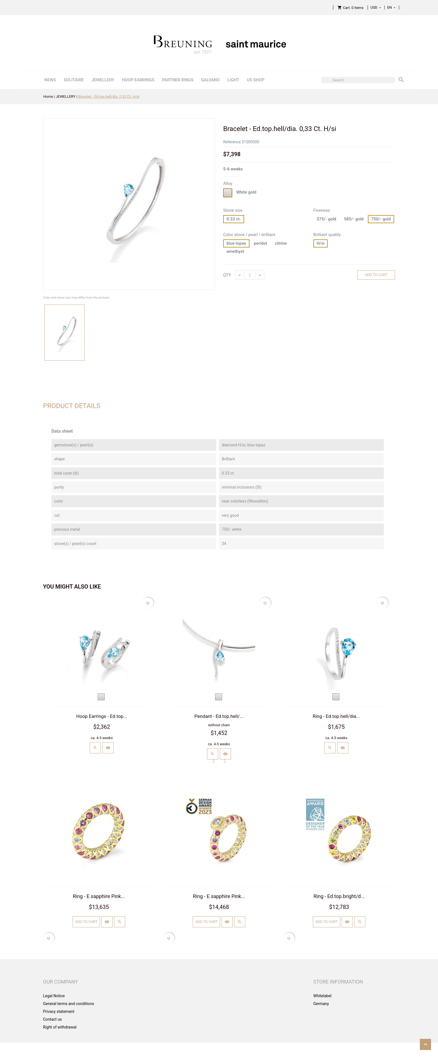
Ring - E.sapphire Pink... (99, 896)
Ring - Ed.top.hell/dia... (336, 716)
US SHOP (255, 79)
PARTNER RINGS (177, 79)
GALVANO (210, 79)
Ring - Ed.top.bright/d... (339, 896)
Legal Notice (54, 996)
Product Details (71, 406)
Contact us (52, 1019)
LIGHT (233, 79)
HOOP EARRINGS (138, 79)
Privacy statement (58, 1011)
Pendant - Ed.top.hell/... (219, 716)
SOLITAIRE (74, 79)
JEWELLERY (102, 79)
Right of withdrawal (60, 1027)
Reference (232, 142)
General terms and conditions (68, 1003)
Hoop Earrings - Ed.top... (101, 716)
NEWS (50, 79)
